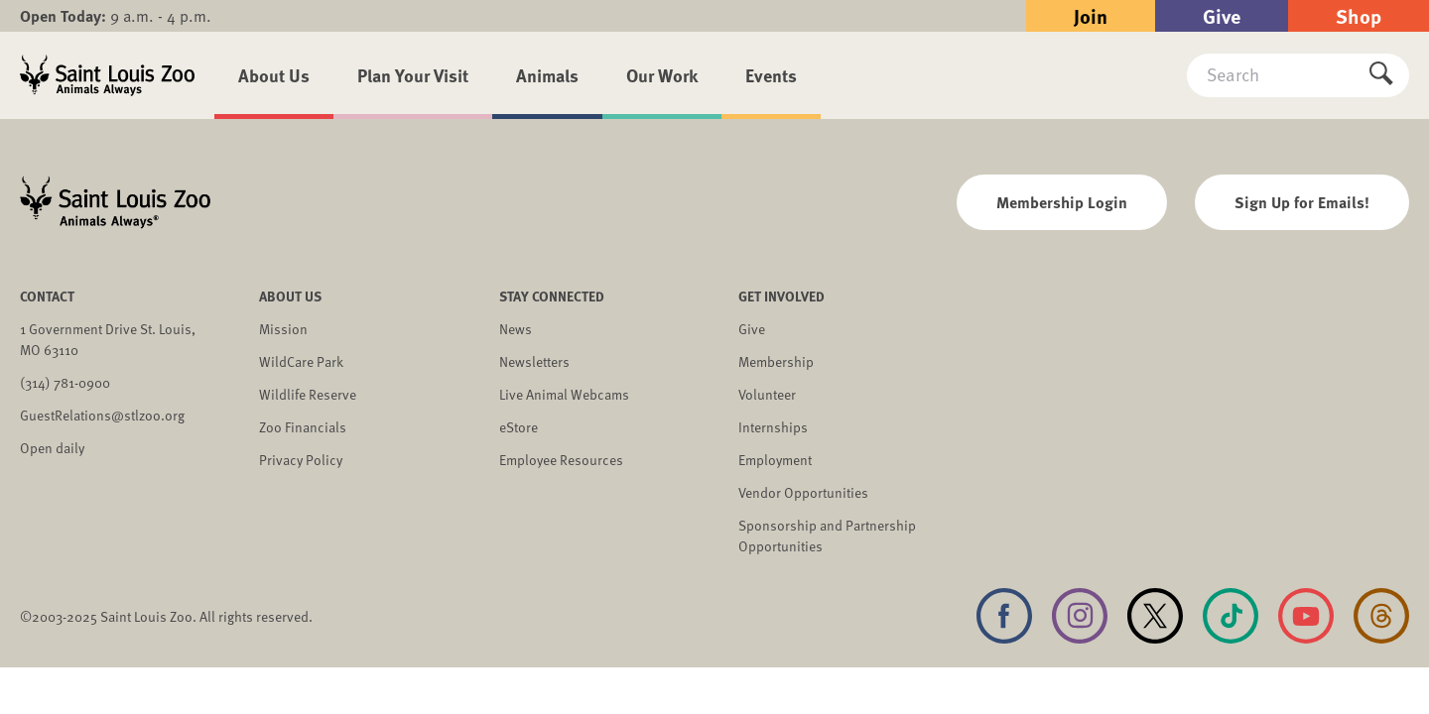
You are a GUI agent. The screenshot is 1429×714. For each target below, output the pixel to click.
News (515, 328)
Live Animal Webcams (564, 394)
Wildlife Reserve (307, 394)
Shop (1358, 15)
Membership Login (1061, 201)
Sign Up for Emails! (1301, 201)
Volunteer (767, 394)
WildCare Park (301, 361)
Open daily (52, 447)
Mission (283, 328)
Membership (776, 361)
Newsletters (534, 361)
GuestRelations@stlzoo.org (102, 415)
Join (1090, 15)
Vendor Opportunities (803, 492)
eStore (518, 426)
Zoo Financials (302, 426)
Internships (773, 426)
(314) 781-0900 (65, 382)
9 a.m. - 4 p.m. (115, 16)
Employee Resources (561, 459)
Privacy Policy (300, 459)
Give (1221, 15)
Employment (775, 459)
